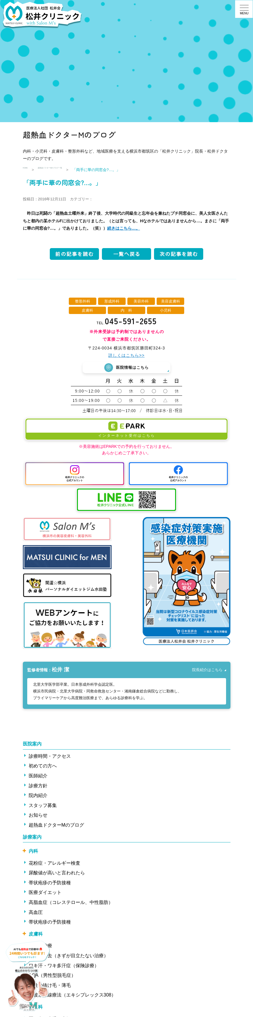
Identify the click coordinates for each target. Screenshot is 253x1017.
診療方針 (38, 787)
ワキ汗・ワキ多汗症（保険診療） (64, 967)
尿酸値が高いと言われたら (57, 875)
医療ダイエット (45, 894)
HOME (28, 170)
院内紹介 (38, 797)
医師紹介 (38, 778)
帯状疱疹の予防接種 (50, 885)
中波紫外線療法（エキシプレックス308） (72, 997)
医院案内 (32, 746)
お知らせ (38, 817)
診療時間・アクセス (50, 758)
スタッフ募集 (43, 807)
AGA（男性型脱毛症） (52, 977)
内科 (33, 853)
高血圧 (36, 914)
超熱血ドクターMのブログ (56, 827)
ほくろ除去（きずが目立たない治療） (68, 957)
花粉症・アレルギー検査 (54, 865)
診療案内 (32, 839)
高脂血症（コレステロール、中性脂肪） (71, 904)
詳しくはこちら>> (126, 355)
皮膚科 (36, 936)
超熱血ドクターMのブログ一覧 (70, 170)
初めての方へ (43, 768)
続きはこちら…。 (123, 228)
